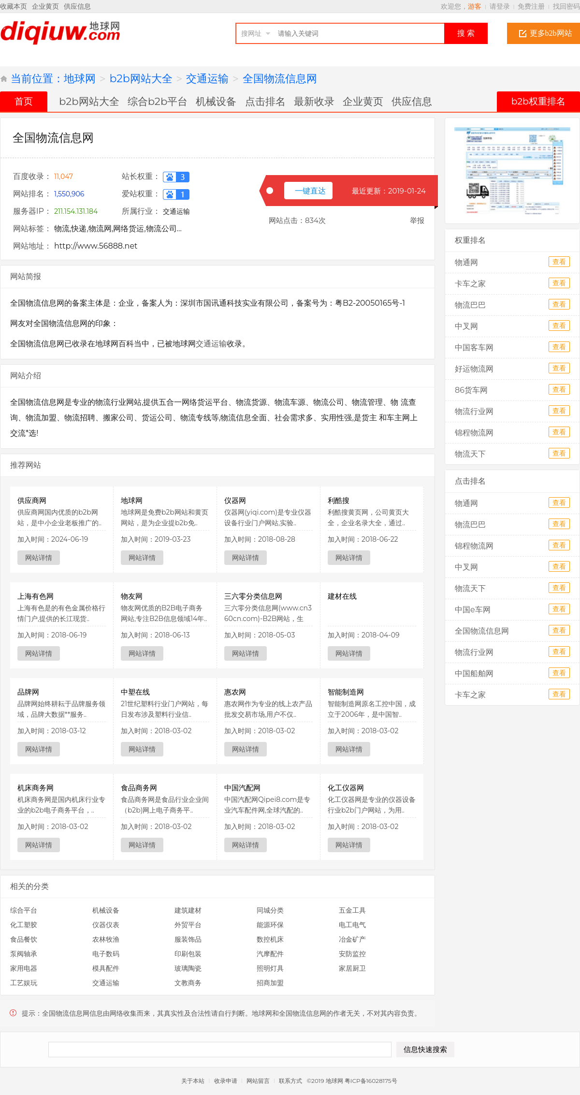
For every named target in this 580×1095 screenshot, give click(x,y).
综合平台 (23, 910)
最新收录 (314, 101)
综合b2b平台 (158, 101)
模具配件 (105, 968)
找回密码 (566, 6)
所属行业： (141, 211)
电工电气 (352, 924)
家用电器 (23, 968)
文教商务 (188, 982)
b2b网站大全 (141, 78)
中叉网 (466, 326)
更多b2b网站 (551, 33)
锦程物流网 (474, 432)
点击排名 (265, 101)
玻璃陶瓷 (188, 968)
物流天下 (470, 454)
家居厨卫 (352, 968)
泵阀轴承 (23, 953)
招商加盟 (270, 982)
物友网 (132, 596)
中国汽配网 (242, 787)
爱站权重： (141, 193)
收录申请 (225, 1080)
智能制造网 (346, 691)
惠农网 (235, 691)
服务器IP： (32, 211)
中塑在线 (135, 691)
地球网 (80, 78)
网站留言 (258, 1080)
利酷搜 (338, 500)
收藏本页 (13, 6)
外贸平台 (188, 924)
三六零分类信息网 (253, 596)
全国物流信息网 (280, 78)
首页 (23, 101)
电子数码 (105, 953)
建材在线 (342, 596)
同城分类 (270, 910)
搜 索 (466, 33)
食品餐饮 (23, 939)
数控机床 (270, 939)
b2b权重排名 (538, 101)
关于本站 (192, 1080)
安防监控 (352, 953)
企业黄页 (45, 6)
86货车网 (471, 390)
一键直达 (310, 190)
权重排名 (470, 240)
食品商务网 (139, 787)
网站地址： (32, 246)
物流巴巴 (470, 305)
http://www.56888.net (96, 246)
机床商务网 (35, 787)
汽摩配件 (270, 953)
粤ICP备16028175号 (372, 1080)
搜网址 (251, 33)
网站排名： (32, 193)
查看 (559, 261)
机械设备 (216, 101)
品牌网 (28, 691)
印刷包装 (188, 953)
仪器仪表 (105, 924)
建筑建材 (188, 910)
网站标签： (32, 228)
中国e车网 (473, 609)
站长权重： (141, 176)
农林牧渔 (105, 939)
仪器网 (235, 500)
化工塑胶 (23, 924)
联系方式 (290, 1080)
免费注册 (531, 6)
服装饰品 (188, 939)
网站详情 (38, 557)
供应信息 (77, 6)
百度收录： (32, 176)
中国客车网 (474, 347)
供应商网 (31, 500)
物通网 (466, 262)
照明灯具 (270, 968)
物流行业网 (474, 411)
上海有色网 (35, 596)
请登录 (500, 6)
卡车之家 (470, 283)
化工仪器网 (346, 787)
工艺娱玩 (23, 982)
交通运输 (207, 78)
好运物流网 (474, 368)
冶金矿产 (352, 939)
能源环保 (270, 924)
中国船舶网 (474, 673)
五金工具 (352, 910)
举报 (417, 220)
